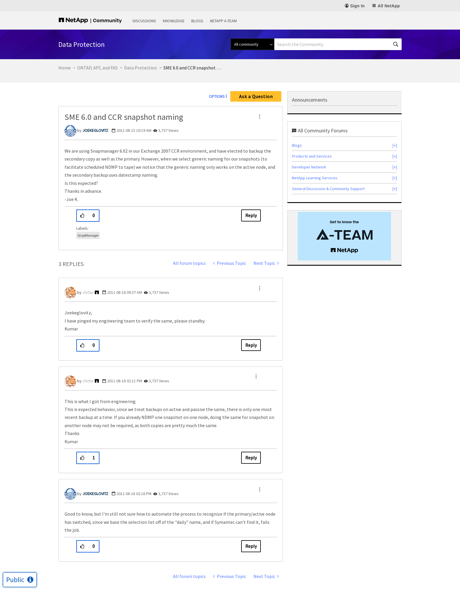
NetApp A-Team (223, 20)
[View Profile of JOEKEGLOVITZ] (95, 130)
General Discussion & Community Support (328, 188)
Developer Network (309, 167)
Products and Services (312, 156)
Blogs (197, 20)
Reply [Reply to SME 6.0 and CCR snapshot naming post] (251, 215)
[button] (259, 116)
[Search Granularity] (252, 44)
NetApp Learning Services (314, 177)
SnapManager (88, 235)
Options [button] (217, 96)
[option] (344, 236)
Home (64, 68)
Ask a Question (256, 96)
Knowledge (174, 20)
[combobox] (338, 44)
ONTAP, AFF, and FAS (97, 68)
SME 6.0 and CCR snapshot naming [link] (192, 68)
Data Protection (140, 68)
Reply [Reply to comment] (251, 345)
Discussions (144, 20)
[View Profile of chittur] (88, 292)
